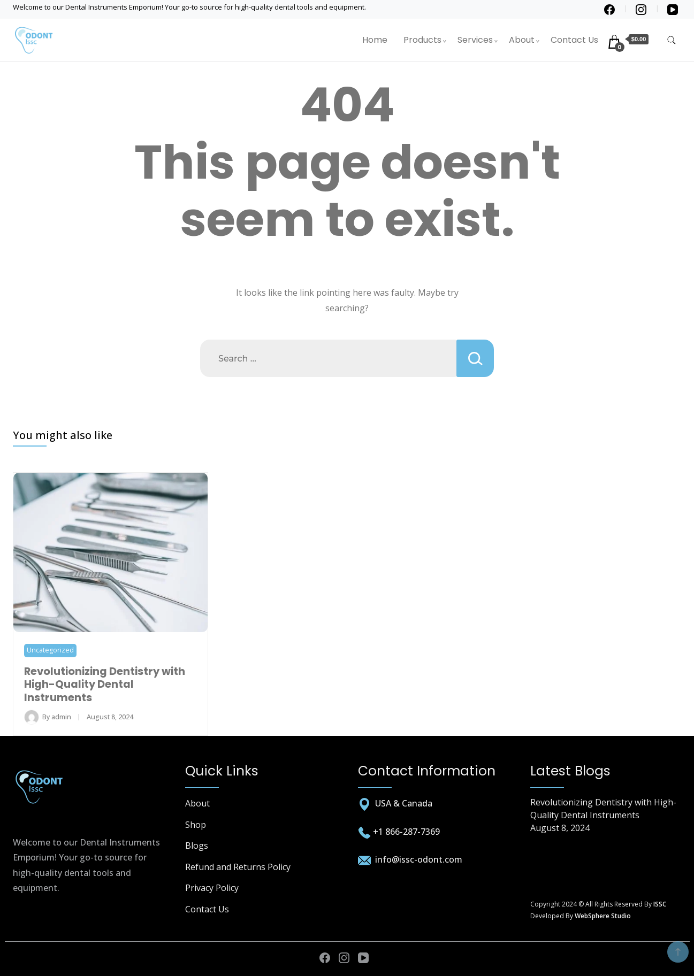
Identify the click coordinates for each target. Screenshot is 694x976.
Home (374, 40)
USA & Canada (403, 803)
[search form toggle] (671, 40)
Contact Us (574, 40)
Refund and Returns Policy (238, 867)
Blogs (196, 845)
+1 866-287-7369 (406, 831)
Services (475, 40)
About (522, 40)
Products (422, 40)
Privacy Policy (212, 888)
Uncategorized (50, 650)
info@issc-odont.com (417, 859)
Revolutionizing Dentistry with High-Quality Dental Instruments (104, 684)
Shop (195, 825)
